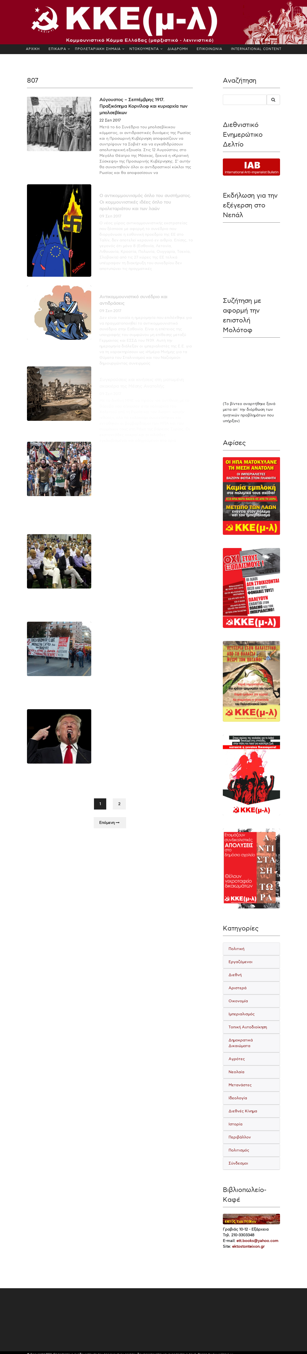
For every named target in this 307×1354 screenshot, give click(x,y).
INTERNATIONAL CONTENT (256, 49)
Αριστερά (238, 988)
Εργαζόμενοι (241, 962)
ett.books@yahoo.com (257, 1240)
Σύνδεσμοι (238, 1163)
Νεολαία (236, 1072)
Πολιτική (236, 949)
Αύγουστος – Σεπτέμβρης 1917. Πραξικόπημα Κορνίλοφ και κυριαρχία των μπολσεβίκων (143, 106)
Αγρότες (237, 1059)
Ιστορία (235, 1124)
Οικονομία (238, 1001)
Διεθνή (235, 975)
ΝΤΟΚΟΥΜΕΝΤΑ (144, 49)
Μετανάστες (240, 1085)
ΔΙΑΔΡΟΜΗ (178, 49)
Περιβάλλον (240, 1137)
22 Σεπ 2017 (110, 120)
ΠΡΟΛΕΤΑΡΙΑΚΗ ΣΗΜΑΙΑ (98, 49)
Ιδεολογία (238, 1098)
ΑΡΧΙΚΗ (33, 49)
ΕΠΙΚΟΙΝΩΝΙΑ (209, 49)
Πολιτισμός (239, 1150)
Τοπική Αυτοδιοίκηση (248, 1027)
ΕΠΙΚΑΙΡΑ (57, 49)
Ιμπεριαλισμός (242, 1014)
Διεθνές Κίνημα (243, 1111)
